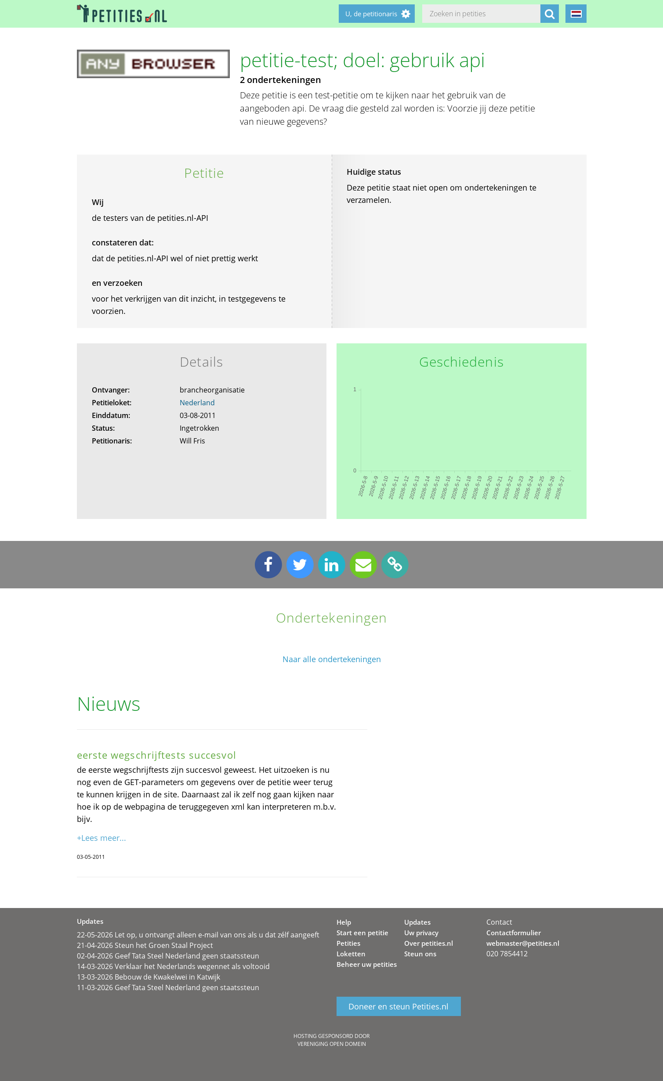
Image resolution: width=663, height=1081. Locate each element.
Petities (348, 943)
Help (344, 922)
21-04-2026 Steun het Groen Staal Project (145, 945)
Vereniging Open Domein (331, 1044)
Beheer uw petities (367, 964)
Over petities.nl (428, 943)
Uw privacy (421, 932)
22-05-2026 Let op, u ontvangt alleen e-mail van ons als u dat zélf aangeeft (198, 935)
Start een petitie (362, 932)
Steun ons (420, 953)
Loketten (351, 953)
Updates (417, 922)
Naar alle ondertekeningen (332, 659)
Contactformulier (513, 932)
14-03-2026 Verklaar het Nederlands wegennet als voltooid (173, 966)
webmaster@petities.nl (522, 943)
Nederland (197, 402)
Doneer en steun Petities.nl (398, 1006)
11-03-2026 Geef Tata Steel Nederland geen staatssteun (168, 987)
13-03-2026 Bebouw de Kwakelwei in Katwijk (148, 977)
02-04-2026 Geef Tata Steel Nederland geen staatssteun (168, 956)
